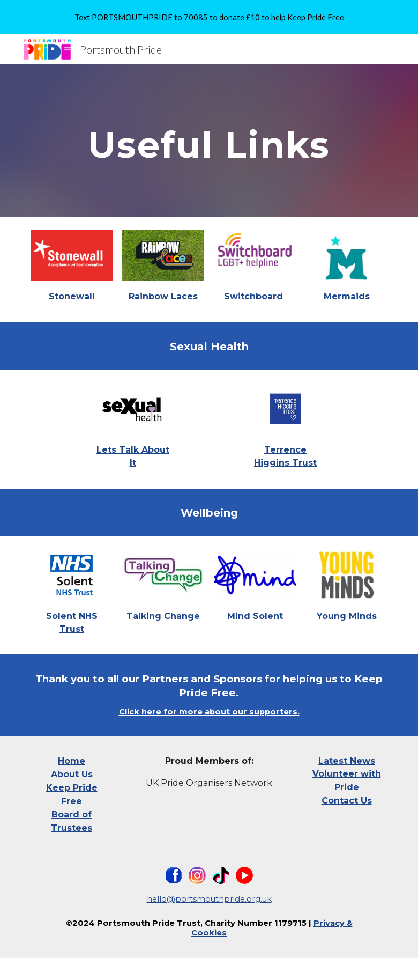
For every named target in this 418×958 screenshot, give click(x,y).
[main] (209, 140)
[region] (209, 17)
